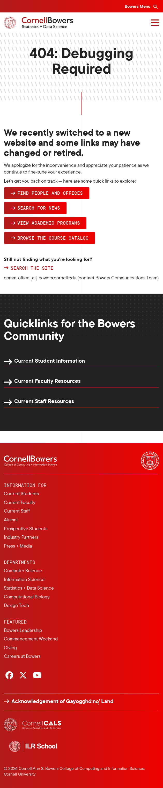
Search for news (38, 208)
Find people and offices (50, 193)
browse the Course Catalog (52, 238)
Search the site (32, 268)
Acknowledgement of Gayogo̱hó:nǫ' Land (62, 701)
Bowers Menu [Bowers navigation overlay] (138, 6)
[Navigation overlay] (155, 22)
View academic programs (48, 223)
